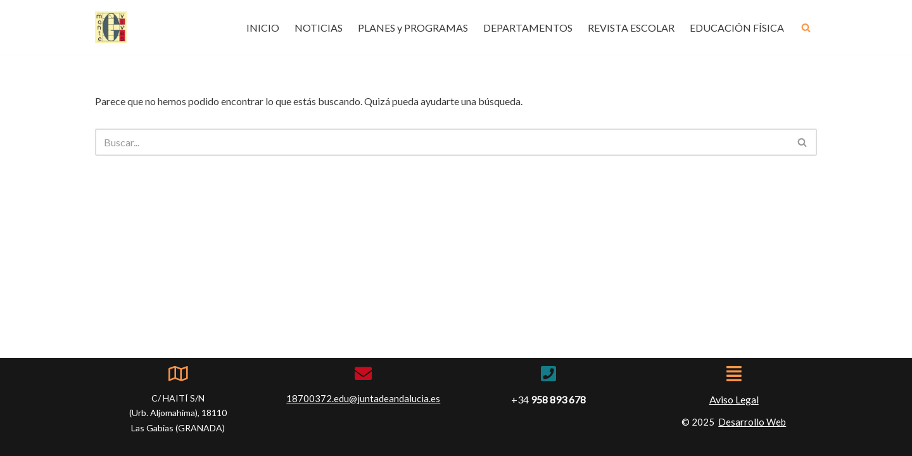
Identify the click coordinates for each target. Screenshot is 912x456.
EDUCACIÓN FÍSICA (737, 28)
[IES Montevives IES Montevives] (111, 27)
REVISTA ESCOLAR (631, 28)
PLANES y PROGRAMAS (413, 28)
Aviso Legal (734, 399)
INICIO (262, 28)
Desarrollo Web (752, 422)
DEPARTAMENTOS (528, 28)
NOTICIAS (318, 28)
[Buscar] (806, 27)
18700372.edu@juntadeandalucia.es (363, 398)
